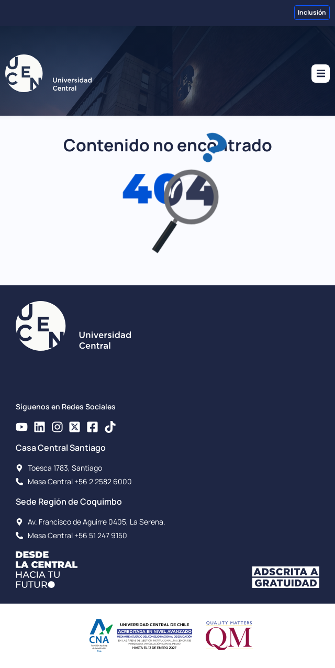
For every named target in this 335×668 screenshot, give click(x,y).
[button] (320, 73)
